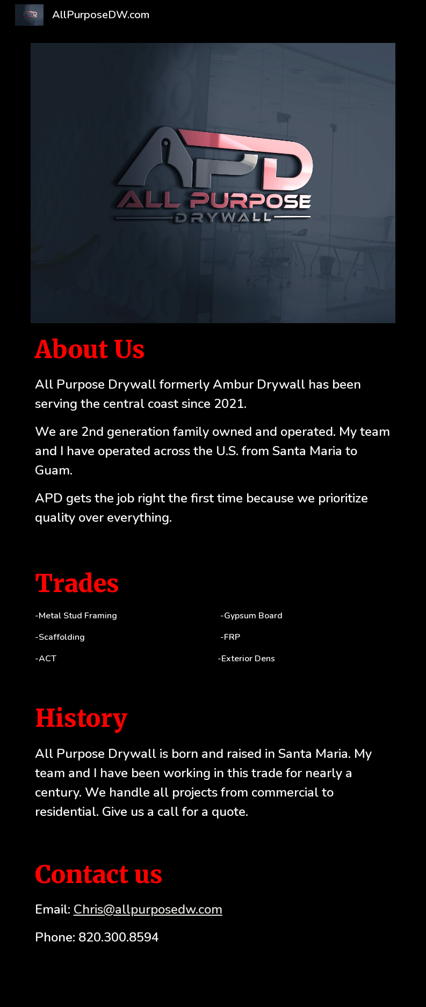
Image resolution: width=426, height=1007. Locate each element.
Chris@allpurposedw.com (148, 909)
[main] (213, 429)
